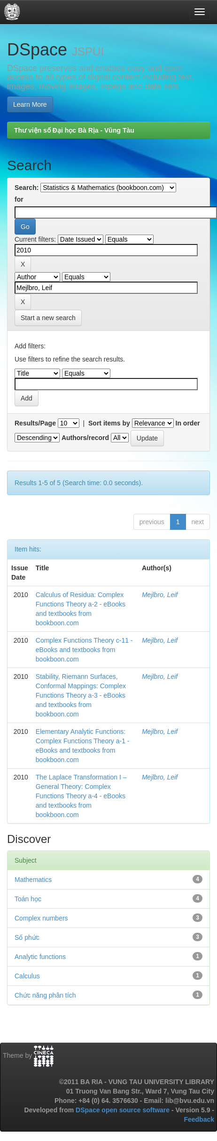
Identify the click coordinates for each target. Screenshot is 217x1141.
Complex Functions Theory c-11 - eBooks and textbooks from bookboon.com (84, 650)
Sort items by (109, 423)
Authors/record (85, 437)
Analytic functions (40, 956)
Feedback (199, 1119)
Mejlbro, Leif (160, 594)
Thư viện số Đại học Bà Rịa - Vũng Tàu (74, 130)
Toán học (28, 899)
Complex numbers (41, 918)
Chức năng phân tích (45, 995)
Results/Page (35, 423)
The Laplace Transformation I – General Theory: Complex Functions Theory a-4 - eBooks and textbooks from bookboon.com (81, 795)
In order (188, 423)
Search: (27, 187)
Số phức (27, 937)
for (19, 199)
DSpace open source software (123, 1110)
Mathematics (33, 879)
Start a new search (48, 318)
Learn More (30, 104)
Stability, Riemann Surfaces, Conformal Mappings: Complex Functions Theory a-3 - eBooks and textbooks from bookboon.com (81, 695)
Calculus (27, 976)
